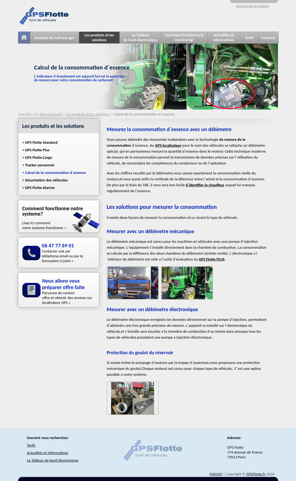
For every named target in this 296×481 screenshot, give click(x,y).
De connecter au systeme (252, 6)
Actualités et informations (223, 37)
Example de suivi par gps (54, 37)
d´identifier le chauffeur (205, 184)
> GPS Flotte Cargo (37, 157)
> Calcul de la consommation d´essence (54, 172)
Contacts (269, 37)
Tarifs (249, 37)
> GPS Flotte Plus (36, 150)
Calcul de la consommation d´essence (144, 114)
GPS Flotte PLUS (212, 259)
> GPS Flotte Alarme (38, 187)
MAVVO (215, 474)
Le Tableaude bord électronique (140, 37)
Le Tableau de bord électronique (52, 460)
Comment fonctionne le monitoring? (184, 37)
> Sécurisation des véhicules (45, 180)
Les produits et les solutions (99, 37)
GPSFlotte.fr (255, 474)
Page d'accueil (51, 114)
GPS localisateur (168, 145)
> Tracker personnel (38, 165)
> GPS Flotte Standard (40, 142)
